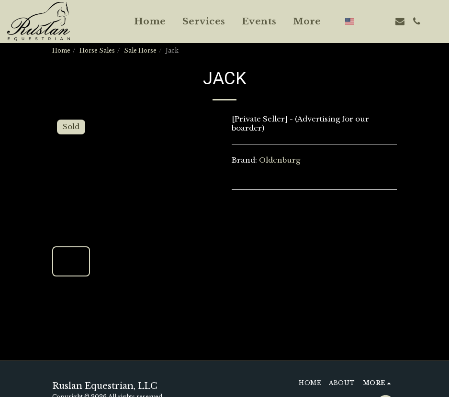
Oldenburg (279, 160)
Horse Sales (97, 50)
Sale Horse (140, 50)
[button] (366, 21)
